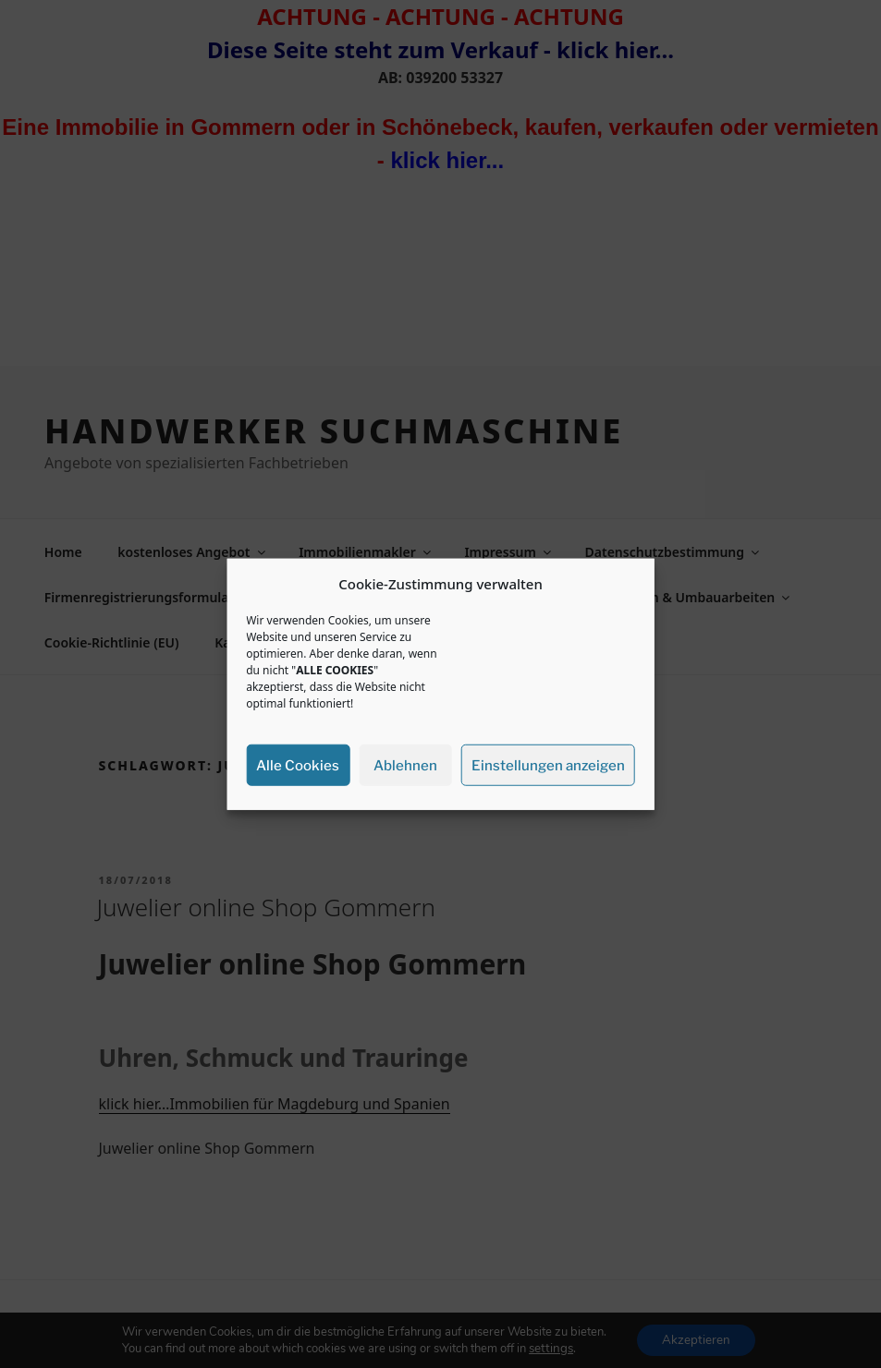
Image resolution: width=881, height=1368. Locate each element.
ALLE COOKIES (334, 670)
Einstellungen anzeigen (548, 765)
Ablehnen (405, 765)
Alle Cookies (297, 765)
